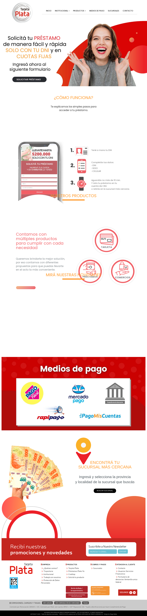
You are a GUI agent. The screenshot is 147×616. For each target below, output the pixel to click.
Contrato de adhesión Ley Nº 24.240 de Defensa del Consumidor (76, 595)
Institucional (62, 10)
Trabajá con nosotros (52, 577)
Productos (79, 10)
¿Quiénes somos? (50, 568)
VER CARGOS (47, 603)
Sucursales (113, 10)
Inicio (48, 10)
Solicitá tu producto (76, 577)
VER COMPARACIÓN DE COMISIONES (67, 603)
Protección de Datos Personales (50, 581)
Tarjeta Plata (73, 568)
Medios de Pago (96, 10)
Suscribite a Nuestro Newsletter (107, 546)
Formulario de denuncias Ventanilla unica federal (126, 579)
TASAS (85, 603)
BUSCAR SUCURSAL (105, 491)
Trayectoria (48, 571)
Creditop (71, 574)
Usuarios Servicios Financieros (124, 572)
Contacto (128, 10)
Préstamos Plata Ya (76, 571)
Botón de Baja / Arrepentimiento (77, 589)
